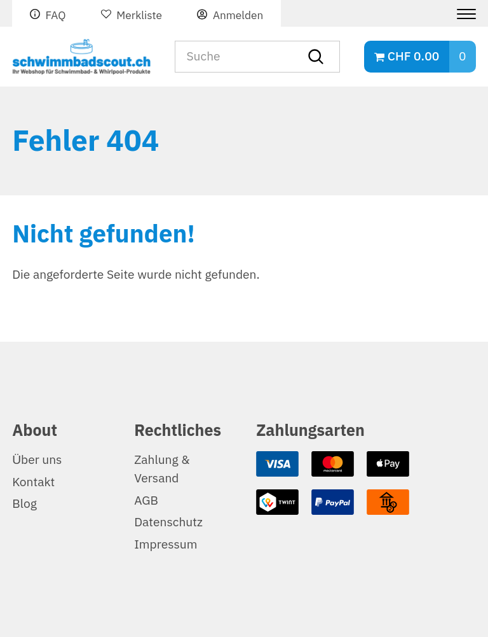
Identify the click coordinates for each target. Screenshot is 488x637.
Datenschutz (168, 522)
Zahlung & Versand (161, 469)
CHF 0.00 (413, 56)
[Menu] (461, 14)
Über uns (37, 460)
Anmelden (238, 15)
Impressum (165, 544)
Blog (24, 503)
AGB (146, 500)
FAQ (55, 15)
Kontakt (33, 482)
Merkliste (139, 15)
